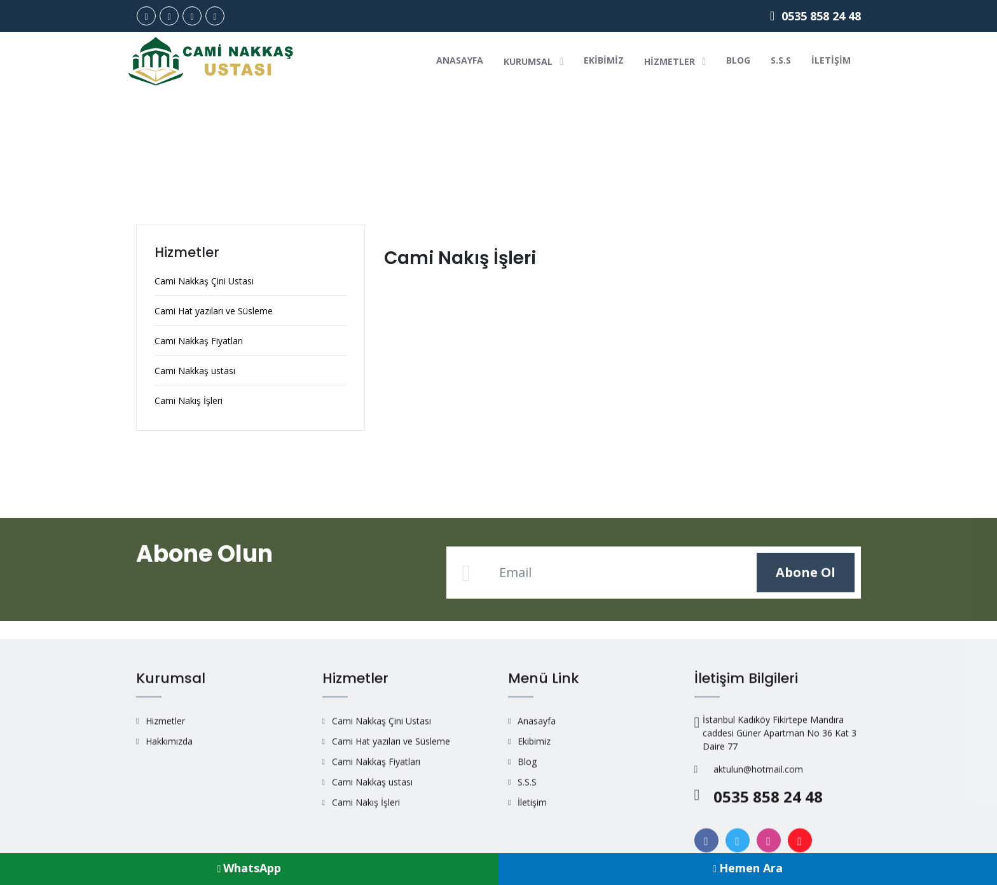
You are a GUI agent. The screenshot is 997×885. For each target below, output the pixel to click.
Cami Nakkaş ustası (195, 371)
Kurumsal (533, 61)
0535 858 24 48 (815, 16)
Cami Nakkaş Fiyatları (199, 341)
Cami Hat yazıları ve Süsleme (214, 311)
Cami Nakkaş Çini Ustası (204, 281)
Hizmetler (675, 61)
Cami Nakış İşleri (189, 401)
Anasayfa (459, 60)
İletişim (831, 60)
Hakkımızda (169, 838)
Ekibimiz (604, 60)
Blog (738, 60)
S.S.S (781, 60)
